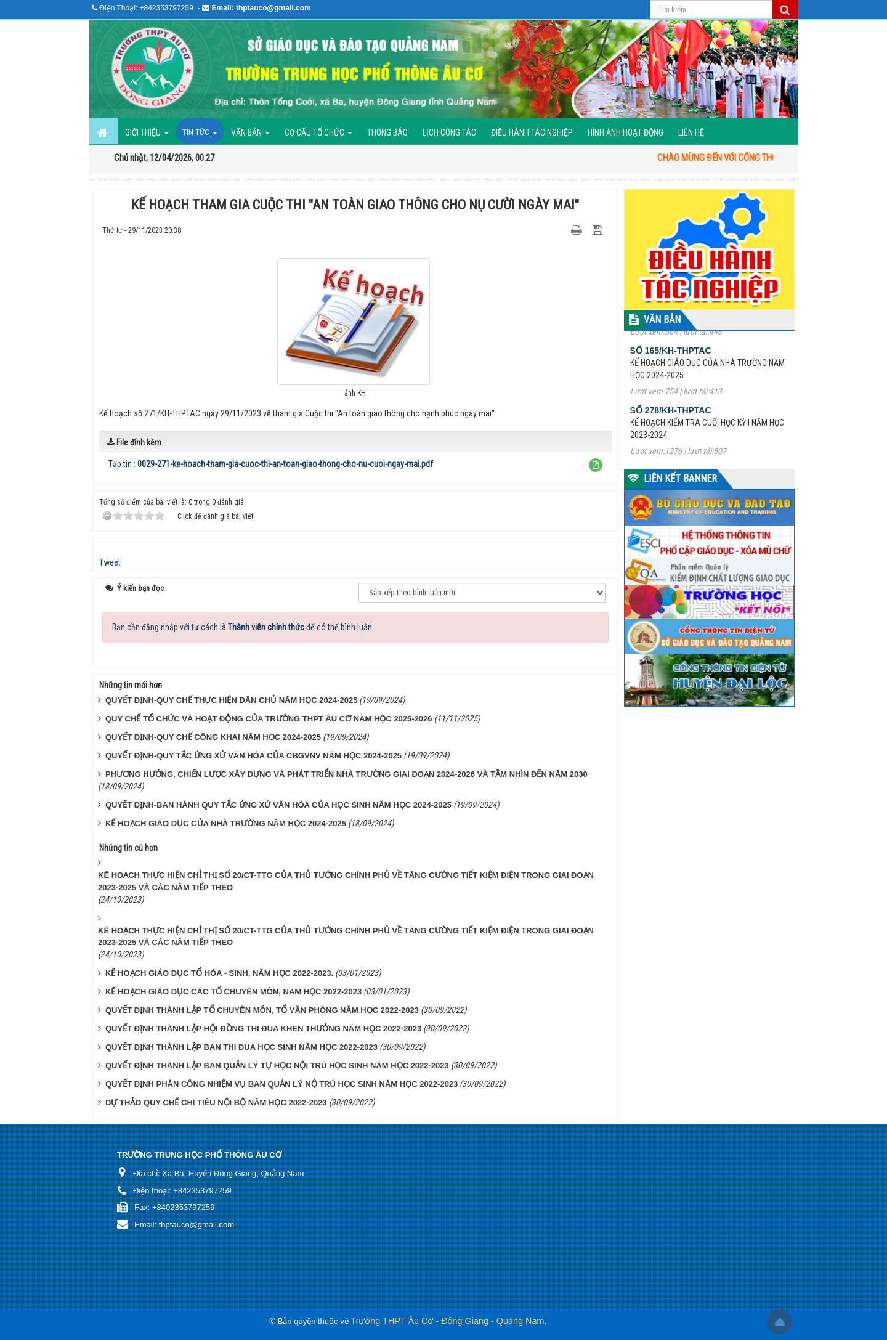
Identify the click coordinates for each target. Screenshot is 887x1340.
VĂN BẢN (662, 319)
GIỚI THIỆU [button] (147, 136)
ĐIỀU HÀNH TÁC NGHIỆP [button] (532, 132)
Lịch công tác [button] (449, 132)
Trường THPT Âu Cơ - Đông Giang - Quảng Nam (447, 1321)
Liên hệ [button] (691, 132)
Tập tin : (270, 464)
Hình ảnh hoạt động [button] (625, 132)
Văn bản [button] (250, 136)
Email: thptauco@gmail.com (261, 8)
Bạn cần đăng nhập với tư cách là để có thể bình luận (242, 627)
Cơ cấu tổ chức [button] (318, 136)
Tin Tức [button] (199, 136)
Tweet (110, 562)
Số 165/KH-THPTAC (670, 363)
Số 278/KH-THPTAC (670, 423)
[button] (596, 465)
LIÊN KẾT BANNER (680, 478)
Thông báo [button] (387, 132)
